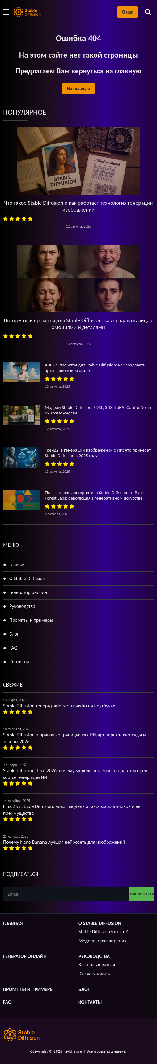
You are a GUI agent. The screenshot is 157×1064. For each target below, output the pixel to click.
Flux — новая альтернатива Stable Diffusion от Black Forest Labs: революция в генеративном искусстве (95, 495)
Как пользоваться (96, 964)
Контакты (19, 662)
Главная (17, 564)
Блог (14, 634)
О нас (127, 12)
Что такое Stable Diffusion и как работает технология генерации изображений (78, 206)
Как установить (94, 974)
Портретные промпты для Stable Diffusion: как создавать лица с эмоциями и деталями (78, 324)
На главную (78, 88)
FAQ (13, 648)
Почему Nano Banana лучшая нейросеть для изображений (64, 842)
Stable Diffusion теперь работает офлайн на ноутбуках (59, 706)
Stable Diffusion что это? (103, 931)
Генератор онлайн (28, 592)
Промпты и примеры (31, 620)
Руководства (22, 606)
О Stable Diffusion (27, 578)
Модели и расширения (102, 941)
